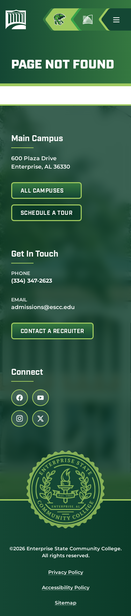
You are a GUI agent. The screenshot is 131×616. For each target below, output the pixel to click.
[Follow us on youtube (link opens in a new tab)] (40, 397)
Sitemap (66, 603)
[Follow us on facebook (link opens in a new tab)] (19, 397)
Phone (20, 273)
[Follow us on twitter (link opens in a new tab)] (40, 418)
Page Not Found (62, 65)
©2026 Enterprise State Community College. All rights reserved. (65, 552)
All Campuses (42, 191)
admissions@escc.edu (43, 307)
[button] (119, 19)
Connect (27, 372)
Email (19, 300)
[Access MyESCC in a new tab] (65, 19)
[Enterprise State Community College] (18, 19)
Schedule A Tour (46, 213)
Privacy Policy (65, 572)
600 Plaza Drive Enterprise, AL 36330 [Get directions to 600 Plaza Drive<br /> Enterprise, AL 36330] (40, 162)
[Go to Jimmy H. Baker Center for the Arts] (93, 19)
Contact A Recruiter (52, 331)
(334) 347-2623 (31, 280)
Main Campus (37, 139)
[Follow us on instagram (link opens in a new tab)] (19, 418)
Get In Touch (34, 254)
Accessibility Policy (65, 587)
